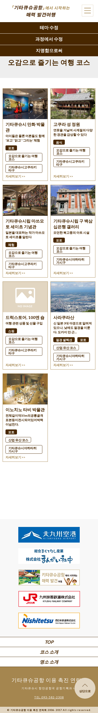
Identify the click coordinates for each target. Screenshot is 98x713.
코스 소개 (49, 652)
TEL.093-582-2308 (49, 697)
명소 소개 (49, 662)
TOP (49, 642)
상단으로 (85, 688)
